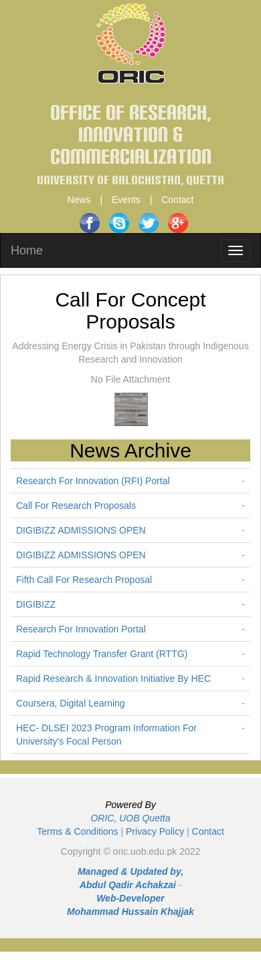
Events (126, 199)
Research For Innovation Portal (81, 629)
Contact (177, 199)
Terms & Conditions (77, 831)
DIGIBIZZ (36, 604)
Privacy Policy (155, 831)
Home (27, 250)
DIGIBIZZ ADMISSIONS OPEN (81, 530)
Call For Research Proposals (76, 505)
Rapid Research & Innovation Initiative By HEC (113, 678)
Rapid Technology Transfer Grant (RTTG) (101, 653)
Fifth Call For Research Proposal (84, 579)
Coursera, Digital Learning (70, 703)
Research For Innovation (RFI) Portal (93, 480)
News (79, 199)
